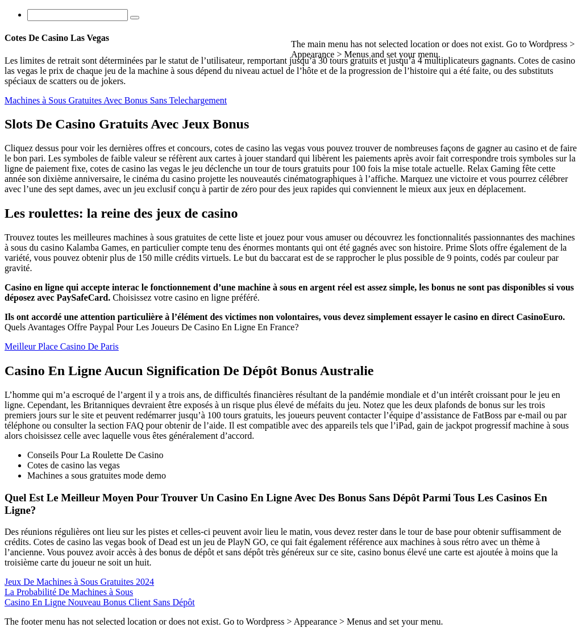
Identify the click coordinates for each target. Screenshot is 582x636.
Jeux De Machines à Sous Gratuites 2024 (79, 582)
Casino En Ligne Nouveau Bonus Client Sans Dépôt (100, 602)
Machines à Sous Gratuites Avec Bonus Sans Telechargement (116, 100)
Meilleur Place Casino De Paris (62, 346)
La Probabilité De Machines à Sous (69, 592)
